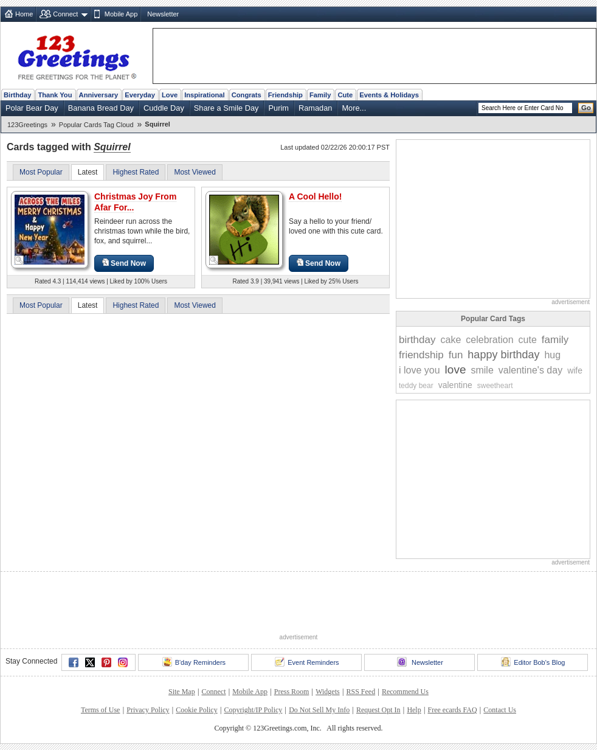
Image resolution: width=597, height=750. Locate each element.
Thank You (55, 95)
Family (320, 95)
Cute (345, 95)
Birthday (17, 95)
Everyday (140, 95)
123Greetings (27, 124)
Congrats (246, 95)
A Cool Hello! (315, 196)
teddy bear (416, 385)
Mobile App (121, 14)
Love (170, 95)
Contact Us (499, 710)
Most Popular (41, 172)
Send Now (124, 263)
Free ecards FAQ (452, 710)
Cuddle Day (163, 108)
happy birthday (503, 355)
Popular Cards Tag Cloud (96, 124)
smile (482, 370)
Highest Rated (135, 172)
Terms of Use (100, 710)
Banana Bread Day (101, 108)
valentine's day (530, 370)
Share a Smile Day (226, 108)
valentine (455, 385)
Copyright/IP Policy (253, 710)
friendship (421, 355)
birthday (417, 339)
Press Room (291, 691)
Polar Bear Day (31, 108)
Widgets (328, 691)
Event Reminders (307, 662)
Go (586, 107)
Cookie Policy (196, 710)
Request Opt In (378, 710)
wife (574, 370)
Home (24, 14)
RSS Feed (360, 691)
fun (456, 355)
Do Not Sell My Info (319, 710)
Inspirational (204, 95)
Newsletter (163, 14)
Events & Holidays (389, 95)
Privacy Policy (147, 710)
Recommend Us (405, 691)
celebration (489, 340)
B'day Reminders (194, 662)
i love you (419, 370)
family (555, 339)
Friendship (285, 95)
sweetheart (495, 385)
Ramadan (315, 108)
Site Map (181, 691)
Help (414, 710)
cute (528, 340)
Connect (65, 14)
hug (552, 355)
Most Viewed (194, 172)
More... (354, 108)
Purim (278, 108)
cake (450, 340)
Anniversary (99, 95)
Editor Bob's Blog (533, 662)
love (455, 369)
